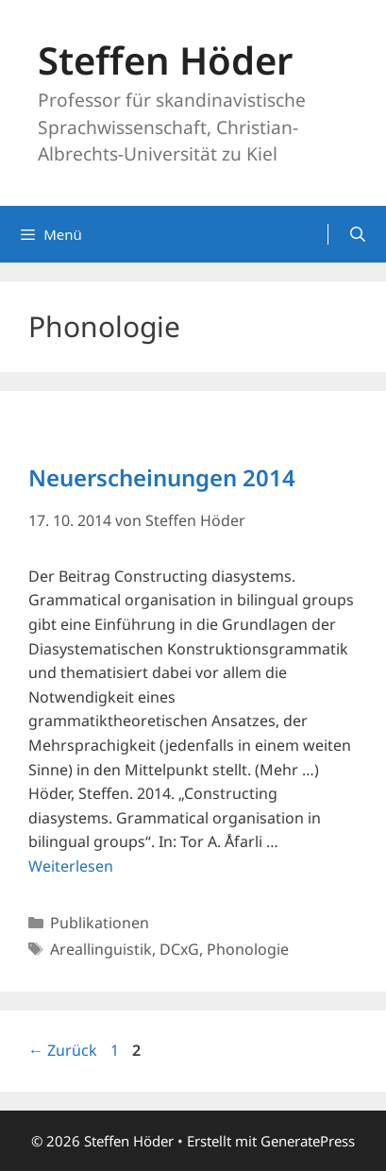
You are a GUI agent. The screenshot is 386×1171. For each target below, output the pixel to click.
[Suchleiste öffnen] (357, 234)
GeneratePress (307, 1140)
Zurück (62, 1050)
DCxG (179, 949)
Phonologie (248, 949)
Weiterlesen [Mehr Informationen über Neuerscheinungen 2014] (70, 866)
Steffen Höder (165, 60)
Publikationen (99, 922)
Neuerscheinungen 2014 (161, 477)
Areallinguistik (101, 949)
